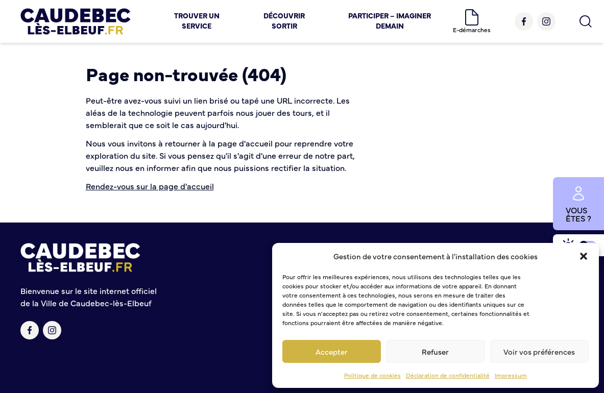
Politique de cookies (372, 375)
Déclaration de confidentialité (448, 375)
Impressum (511, 375)
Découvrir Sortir (284, 20)
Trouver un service (197, 20)
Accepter (332, 351)
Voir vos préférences (539, 351)
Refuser (435, 351)
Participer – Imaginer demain (389, 20)
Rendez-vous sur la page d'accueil (150, 185)
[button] (583, 256)
